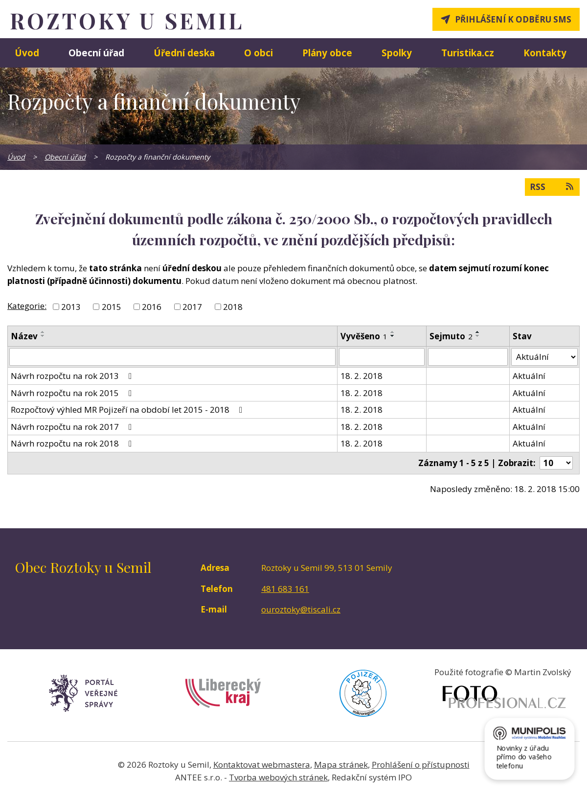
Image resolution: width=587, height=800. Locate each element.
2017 (192, 306)
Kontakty (544, 53)
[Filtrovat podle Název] (172, 357)
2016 (151, 306)
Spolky (397, 53)
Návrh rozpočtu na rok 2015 (73, 393)
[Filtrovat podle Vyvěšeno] (382, 357)
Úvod (27, 53)
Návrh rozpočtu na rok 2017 (73, 426)
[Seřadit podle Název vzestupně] (43, 332)
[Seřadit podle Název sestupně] (43, 336)
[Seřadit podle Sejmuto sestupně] (478, 336)
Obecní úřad (96, 53)
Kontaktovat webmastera (261, 764)
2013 (71, 306)
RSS (552, 186)
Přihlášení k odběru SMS (513, 19)
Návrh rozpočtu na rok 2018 (73, 443)
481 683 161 (285, 588)
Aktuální (529, 375)
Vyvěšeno (363, 336)
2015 (111, 306)
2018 (233, 306)
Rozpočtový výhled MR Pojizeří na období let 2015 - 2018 (128, 409)
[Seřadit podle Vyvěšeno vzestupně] (392, 332)
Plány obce (327, 53)
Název (24, 336)
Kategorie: (26, 305)
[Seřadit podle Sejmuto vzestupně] (478, 332)
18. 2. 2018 (361, 375)
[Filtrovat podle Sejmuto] (468, 357)
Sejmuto (451, 336)
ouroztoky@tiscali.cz (300, 609)
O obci (258, 53)
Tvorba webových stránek (278, 777)
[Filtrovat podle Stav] (544, 357)
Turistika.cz (467, 53)
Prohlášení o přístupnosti (421, 764)
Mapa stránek (341, 764)
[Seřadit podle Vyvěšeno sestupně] (392, 336)
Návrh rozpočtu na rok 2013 (73, 375)
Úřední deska (184, 53)
